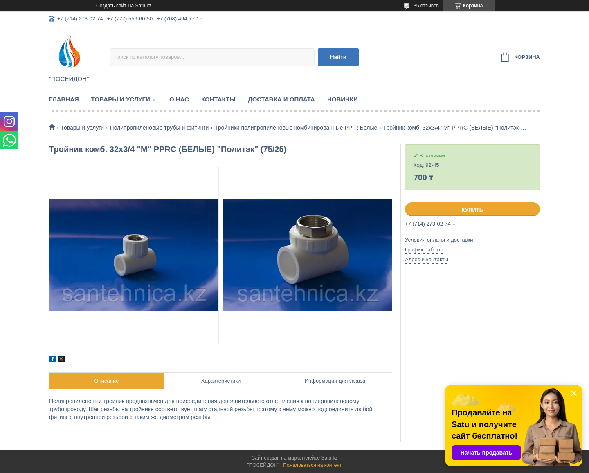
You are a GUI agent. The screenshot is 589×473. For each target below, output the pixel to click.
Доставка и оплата (281, 99)
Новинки (342, 99)
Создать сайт (111, 6)
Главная (64, 99)
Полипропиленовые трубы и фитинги (159, 127)
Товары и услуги (120, 99)
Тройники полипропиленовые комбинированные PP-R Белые (296, 127)
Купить (472, 210)
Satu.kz (329, 458)
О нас (179, 99)
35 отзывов (426, 6)
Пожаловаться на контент (312, 465)
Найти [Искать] (338, 57)
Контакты (218, 99)
